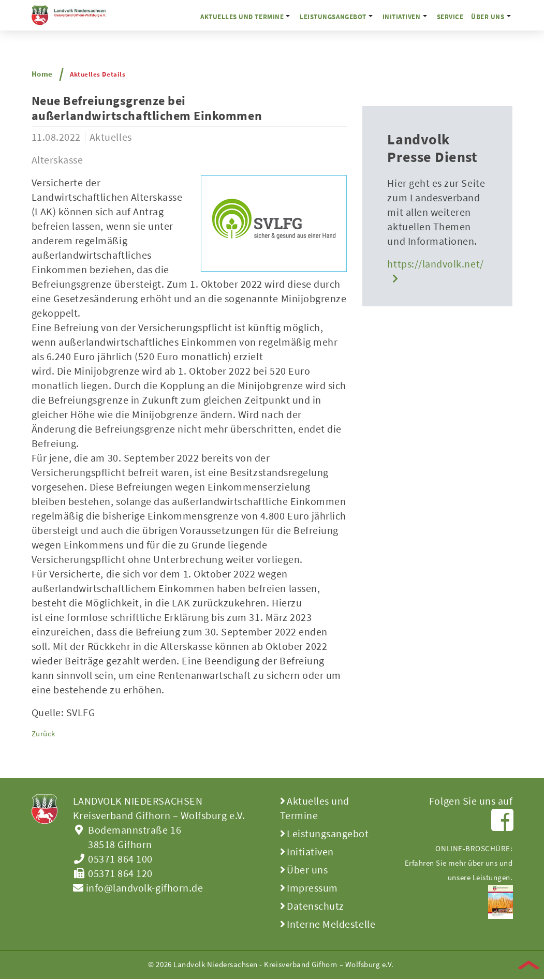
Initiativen (402, 16)
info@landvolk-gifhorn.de (138, 887)
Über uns (487, 16)
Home (42, 74)
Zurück (43, 733)
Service (450, 16)
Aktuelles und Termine (242, 16)
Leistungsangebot (333, 16)
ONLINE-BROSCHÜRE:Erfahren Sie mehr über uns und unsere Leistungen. (459, 874)
